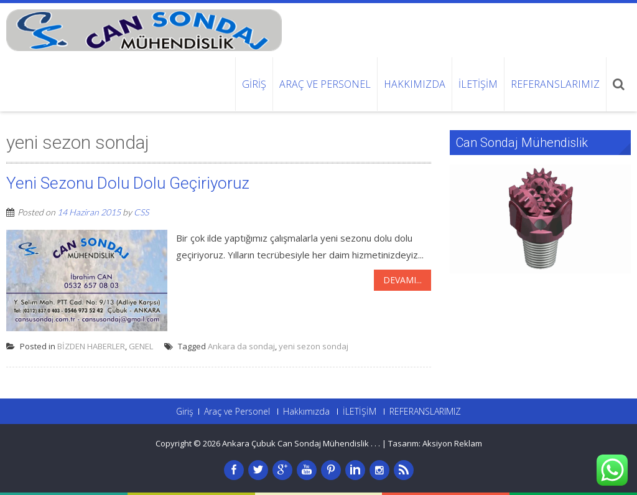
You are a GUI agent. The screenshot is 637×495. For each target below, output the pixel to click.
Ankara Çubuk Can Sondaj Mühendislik (296, 443)
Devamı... (402, 280)
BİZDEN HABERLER (91, 346)
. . (377, 443)
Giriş (254, 84)
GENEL (141, 346)
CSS (141, 212)
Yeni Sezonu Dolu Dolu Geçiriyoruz (127, 183)
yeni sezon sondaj (313, 346)
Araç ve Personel (325, 84)
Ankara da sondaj (241, 346)
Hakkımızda (414, 84)
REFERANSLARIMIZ (555, 84)
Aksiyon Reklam (452, 443)
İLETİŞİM (478, 84)
